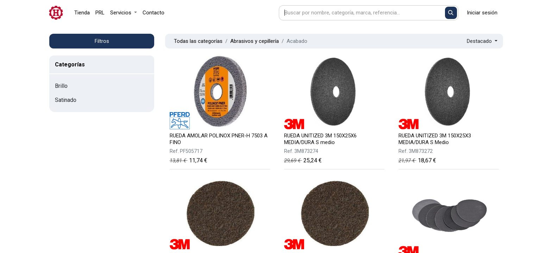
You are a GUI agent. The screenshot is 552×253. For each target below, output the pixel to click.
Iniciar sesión (482, 12)
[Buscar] (451, 13)
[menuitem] (82, 13)
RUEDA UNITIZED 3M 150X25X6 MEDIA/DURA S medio (320, 138)
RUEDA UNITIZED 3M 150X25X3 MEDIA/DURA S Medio (435, 138)
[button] (482, 41)
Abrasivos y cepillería (254, 41)
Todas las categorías (198, 41)
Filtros (102, 41)
